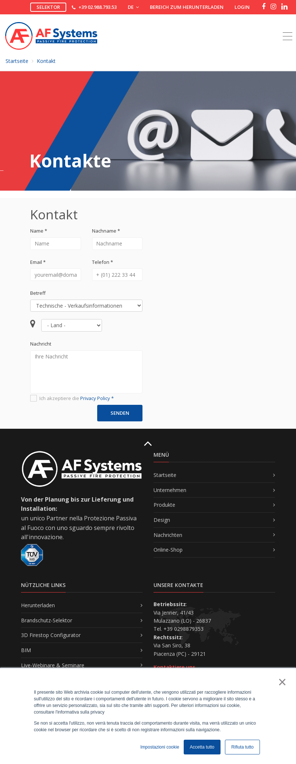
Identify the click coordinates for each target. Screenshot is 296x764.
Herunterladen (38, 605)
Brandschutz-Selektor (46, 620)
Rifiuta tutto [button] (242, 747)
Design (162, 519)
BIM (26, 650)
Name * (38, 230)
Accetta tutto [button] (202, 747)
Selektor (48, 7)
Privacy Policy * (97, 398)
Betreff (38, 293)
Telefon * (102, 262)
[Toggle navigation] (287, 28)
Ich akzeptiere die (72, 398)
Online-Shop (168, 549)
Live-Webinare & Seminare (52, 665)
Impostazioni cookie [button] (159, 747)
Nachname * (106, 230)
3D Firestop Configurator (51, 635)
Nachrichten (168, 534)
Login (242, 7)
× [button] (282, 682)
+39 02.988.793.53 (97, 7)
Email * (38, 262)
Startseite (17, 60)
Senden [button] (119, 413)
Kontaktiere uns (174, 667)
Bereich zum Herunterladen (186, 7)
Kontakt (46, 60)
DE (133, 7)
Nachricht (40, 343)
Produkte (164, 504)
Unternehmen (170, 490)
